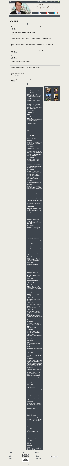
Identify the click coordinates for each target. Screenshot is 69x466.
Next (41, 449)
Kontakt (10, 456)
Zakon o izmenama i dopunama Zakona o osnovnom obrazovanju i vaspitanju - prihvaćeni (31, 38)
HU (10, 1)
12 (41, 23)
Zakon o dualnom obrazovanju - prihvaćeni (20, 55)
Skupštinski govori (39, 1)
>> (44, 23)
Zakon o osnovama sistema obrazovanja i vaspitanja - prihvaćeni (25, 67)
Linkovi (24, 452)
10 (37, 23)
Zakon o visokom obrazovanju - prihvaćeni (20, 61)
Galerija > (47, 87)
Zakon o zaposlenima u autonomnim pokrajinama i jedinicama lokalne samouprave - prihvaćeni (32, 79)
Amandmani (46, 1)
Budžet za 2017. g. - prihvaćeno (18, 73)
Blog (56, 1)
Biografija (11, 455)
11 (39, 23)
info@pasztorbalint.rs (45, 464)
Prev (40, 449)
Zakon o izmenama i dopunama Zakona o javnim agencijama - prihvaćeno (27, 26)
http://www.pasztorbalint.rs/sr (17, 3)
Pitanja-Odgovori (52, 1)
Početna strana (12, 16)
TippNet (36, 464)
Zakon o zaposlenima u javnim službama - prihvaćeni (23, 32)
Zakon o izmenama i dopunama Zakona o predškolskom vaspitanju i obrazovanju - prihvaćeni (32, 44)
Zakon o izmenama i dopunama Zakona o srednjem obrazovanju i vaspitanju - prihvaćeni (31, 50)
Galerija (10, 458)
